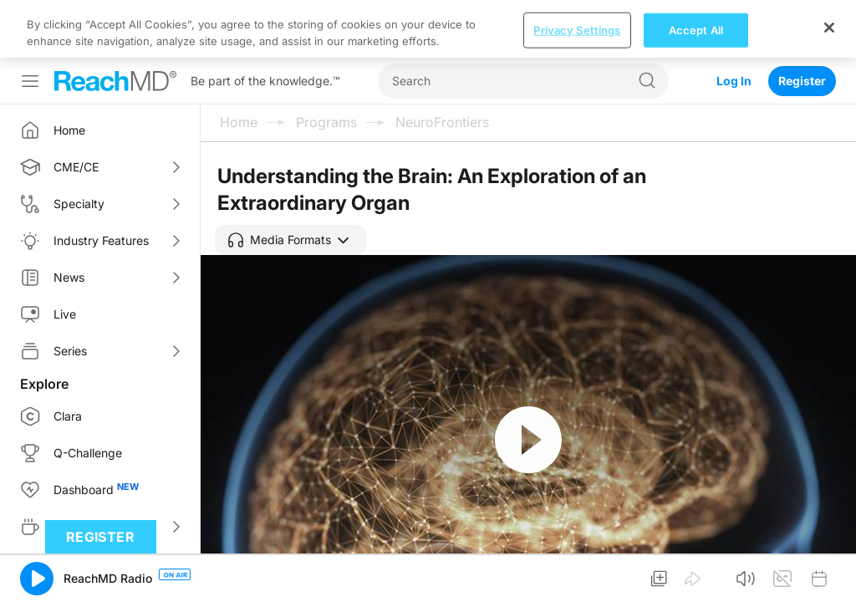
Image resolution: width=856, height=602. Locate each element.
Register (802, 81)
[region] (428, 29)
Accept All (696, 29)
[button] (290, 240)
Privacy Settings (576, 29)
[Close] (829, 27)
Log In (734, 81)
